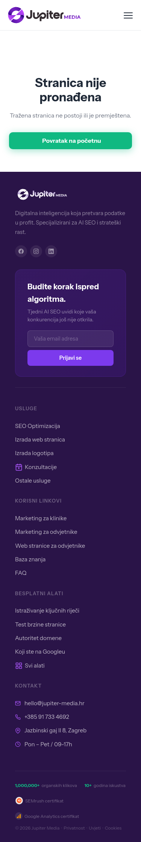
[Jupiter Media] (70, 194)
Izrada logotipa (34, 453)
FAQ (20, 572)
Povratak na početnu (71, 140)
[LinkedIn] (51, 251)
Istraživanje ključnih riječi (47, 610)
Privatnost (74, 828)
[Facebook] (21, 251)
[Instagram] (36, 251)
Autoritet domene (38, 638)
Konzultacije (36, 467)
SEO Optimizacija (37, 425)
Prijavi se (70, 358)
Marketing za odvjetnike (46, 531)
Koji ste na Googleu (40, 651)
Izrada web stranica (40, 439)
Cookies (113, 828)
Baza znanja (30, 559)
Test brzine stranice (40, 624)
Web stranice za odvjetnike (50, 545)
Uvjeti (95, 828)
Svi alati (30, 665)
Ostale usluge (33, 480)
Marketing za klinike (41, 518)
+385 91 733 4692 (46, 716)
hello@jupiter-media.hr (54, 703)
